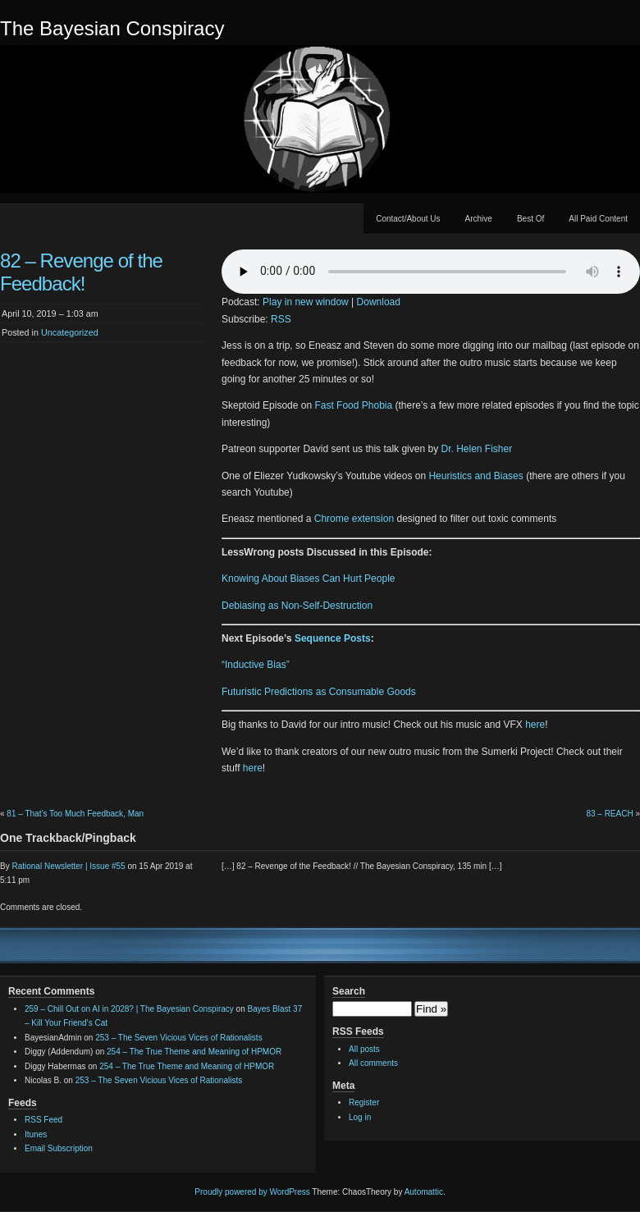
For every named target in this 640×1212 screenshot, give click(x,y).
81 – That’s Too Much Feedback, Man (75, 813)
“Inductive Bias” (256, 664)
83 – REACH (609, 813)
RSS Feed (43, 1119)
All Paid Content (598, 218)
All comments (373, 1063)
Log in (360, 1117)
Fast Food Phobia (353, 405)
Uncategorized (69, 332)
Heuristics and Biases (475, 476)
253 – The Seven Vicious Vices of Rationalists (178, 1037)
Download (378, 302)
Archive (478, 218)
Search (348, 991)
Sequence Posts (333, 638)
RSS (281, 319)
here (535, 724)
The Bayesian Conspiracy (112, 28)
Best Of (530, 218)
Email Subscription (59, 1148)
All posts (364, 1049)
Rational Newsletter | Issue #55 (68, 866)
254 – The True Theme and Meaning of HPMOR (194, 1051)
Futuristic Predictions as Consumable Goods (319, 691)
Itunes (36, 1134)
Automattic (424, 1191)
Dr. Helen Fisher (476, 449)
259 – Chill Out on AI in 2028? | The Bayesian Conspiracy (129, 1008)
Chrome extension (354, 518)
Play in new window (306, 302)
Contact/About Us (408, 218)
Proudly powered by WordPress (251, 1191)
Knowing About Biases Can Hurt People (308, 578)
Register (364, 1102)
